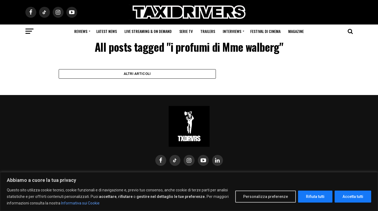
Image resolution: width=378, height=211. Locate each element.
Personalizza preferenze (265, 196)
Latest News (106, 31)
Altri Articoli (137, 75)
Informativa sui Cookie (80, 203)
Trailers (207, 31)
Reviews (80, 31)
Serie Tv (186, 31)
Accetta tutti (353, 196)
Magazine (296, 31)
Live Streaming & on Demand (148, 31)
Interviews (232, 31)
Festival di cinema (265, 31)
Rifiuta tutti (315, 196)
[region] (189, 191)
